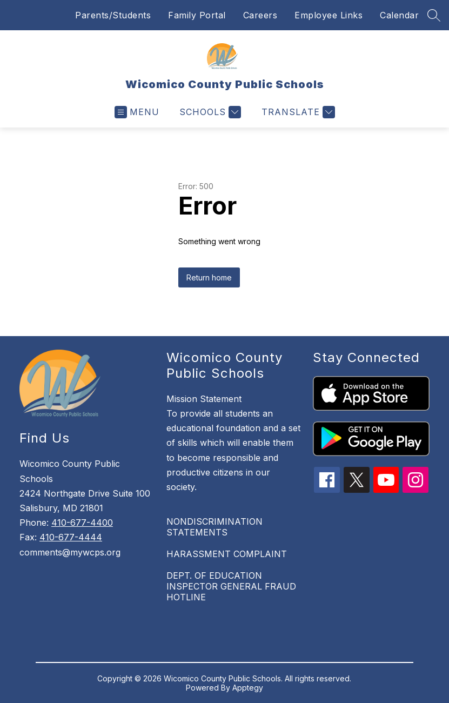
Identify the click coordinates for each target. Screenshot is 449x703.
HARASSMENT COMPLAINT (226, 553)
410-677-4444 (70, 537)
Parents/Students (113, 15)
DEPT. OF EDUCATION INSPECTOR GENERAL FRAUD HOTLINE (231, 586)
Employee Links (328, 15)
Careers (260, 15)
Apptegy (247, 687)
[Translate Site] (297, 112)
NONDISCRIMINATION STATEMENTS (214, 527)
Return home (209, 277)
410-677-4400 (82, 522)
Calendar (399, 15)
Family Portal (197, 15)
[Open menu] (137, 112)
